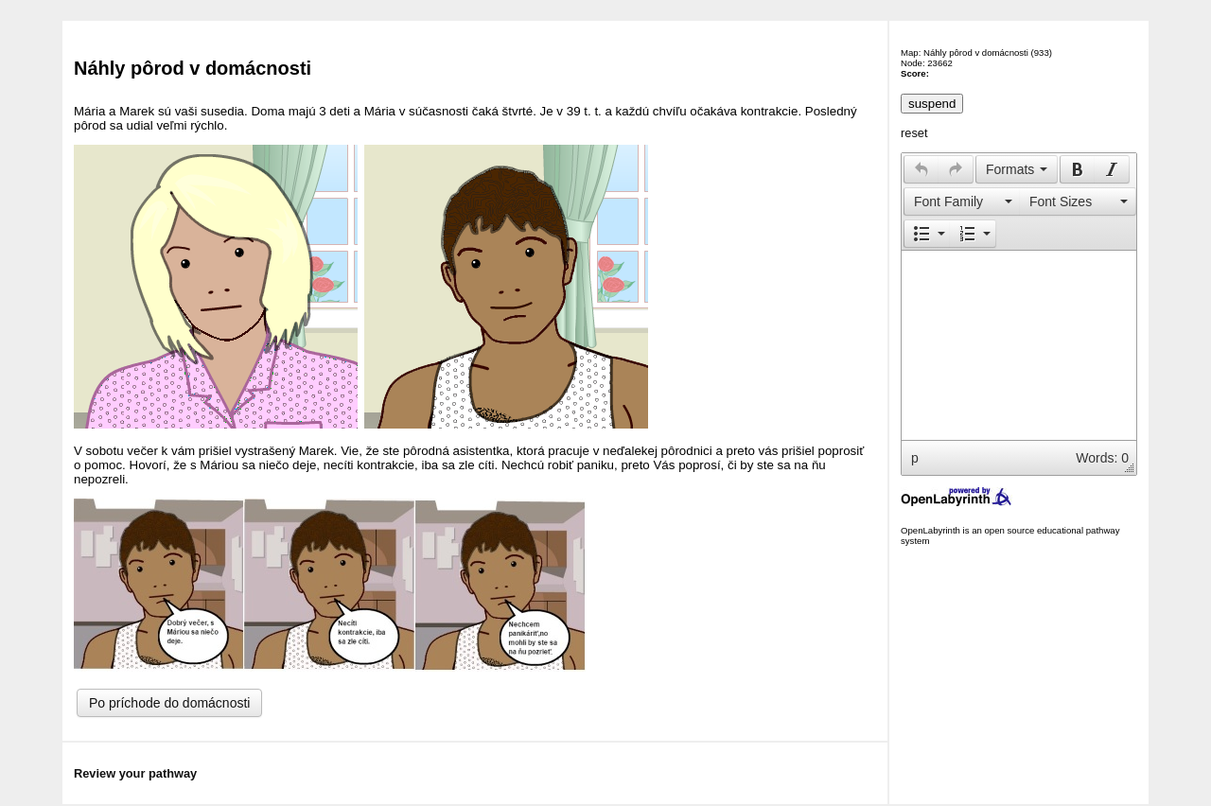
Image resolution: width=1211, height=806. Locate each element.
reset (914, 133)
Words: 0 (1102, 457)
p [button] (915, 457)
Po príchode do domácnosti (169, 702)
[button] (921, 169)
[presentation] (921, 169)
